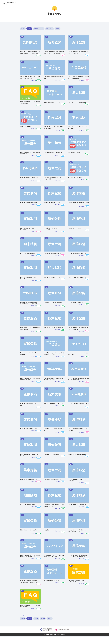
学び (39, 29)
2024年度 (44, 619)
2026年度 (24, 619)
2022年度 (63, 619)
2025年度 (34, 619)
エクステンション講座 (53, 29)
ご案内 (79, 29)
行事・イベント (65, 29)
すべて (26, 29)
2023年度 (53, 619)
